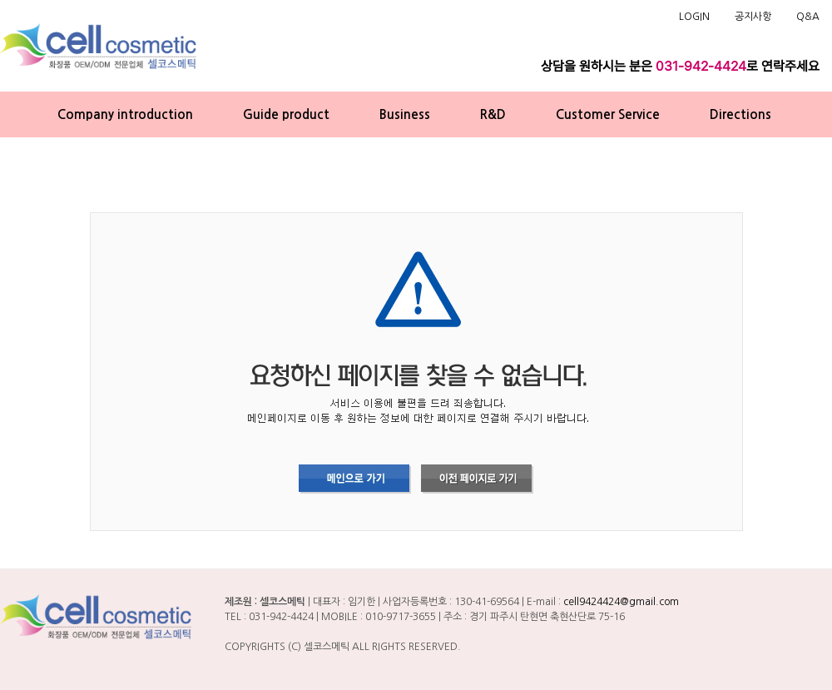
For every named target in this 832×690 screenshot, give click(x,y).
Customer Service (608, 114)
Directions (740, 114)
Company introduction (125, 114)
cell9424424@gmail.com (621, 602)
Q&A (808, 17)
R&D (493, 114)
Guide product (286, 114)
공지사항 (753, 17)
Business (404, 114)
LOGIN (694, 17)
